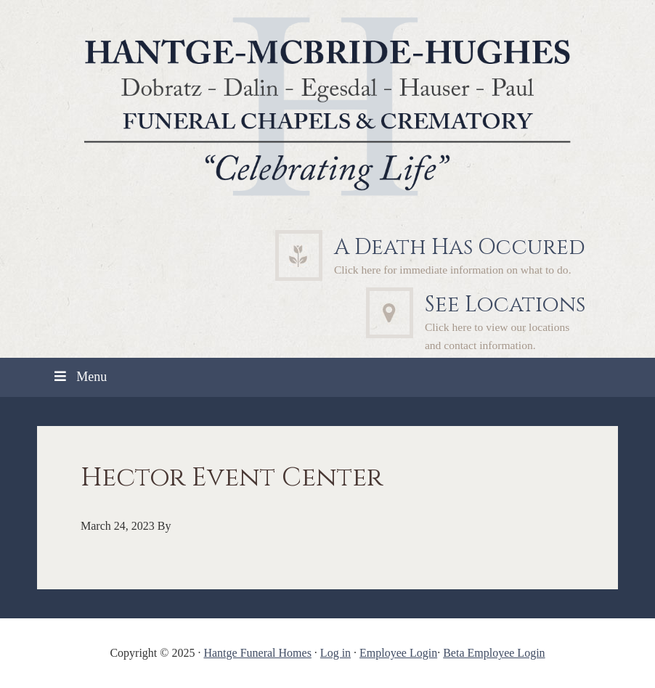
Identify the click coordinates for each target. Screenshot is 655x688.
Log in (335, 653)
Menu (79, 376)
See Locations (505, 304)
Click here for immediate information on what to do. (452, 269)
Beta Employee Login (494, 653)
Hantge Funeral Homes (257, 653)
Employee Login (398, 653)
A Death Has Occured (459, 247)
